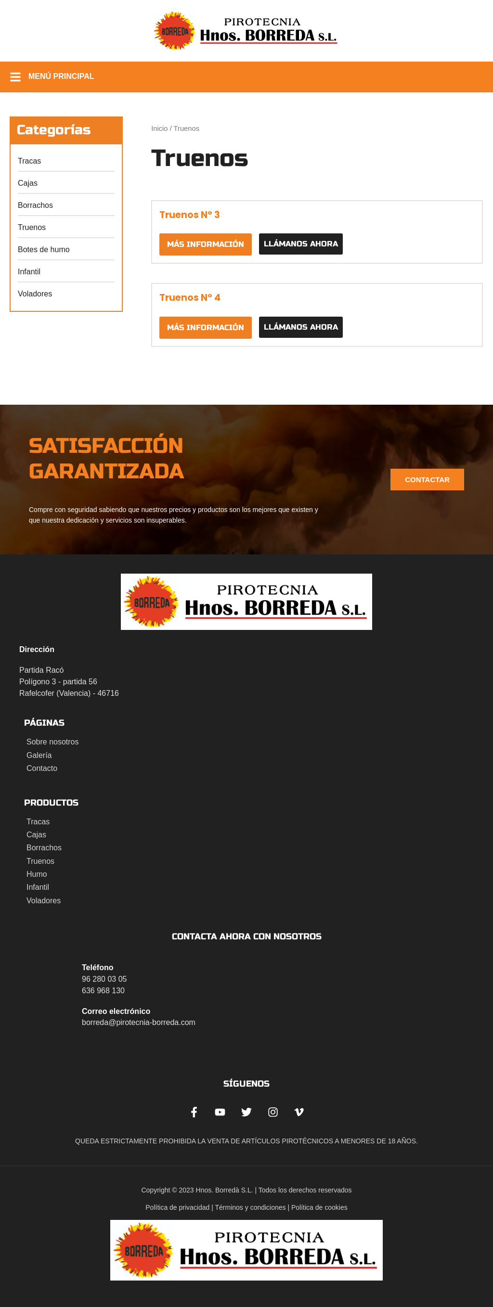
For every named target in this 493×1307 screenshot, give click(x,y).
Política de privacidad (177, 1207)
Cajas (28, 183)
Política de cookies (319, 1207)
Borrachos (35, 205)
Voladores (35, 294)
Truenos (32, 227)
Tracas (29, 161)
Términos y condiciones (250, 1207)
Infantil (29, 272)
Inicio (159, 128)
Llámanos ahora (301, 243)
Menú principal (61, 76)
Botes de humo (44, 249)
